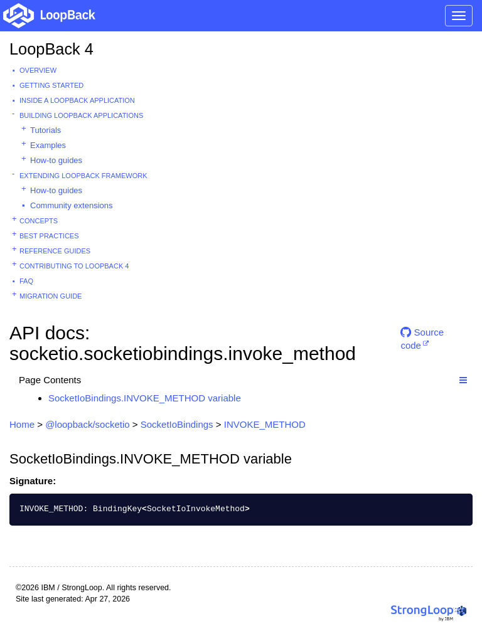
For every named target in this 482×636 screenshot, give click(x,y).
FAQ (26, 281)
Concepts (38, 221)
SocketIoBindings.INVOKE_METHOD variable (144, 398)
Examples (48, 145)
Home (22, 424)
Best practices (49, 236)
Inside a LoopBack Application (77, 100)
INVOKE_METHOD (265, 424)
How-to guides (56, 160)
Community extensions (71, 205)
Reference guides (54, 251)
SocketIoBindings (177, 424)
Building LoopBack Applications (81, 115)
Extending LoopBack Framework (83, 175)
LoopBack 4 (51, 49)
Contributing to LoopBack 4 (74, 266)
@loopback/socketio (87, 424)
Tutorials (45, 130)
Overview (37, 70)
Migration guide (50, 296)
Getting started (51, 85)
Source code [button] (422, 337)
